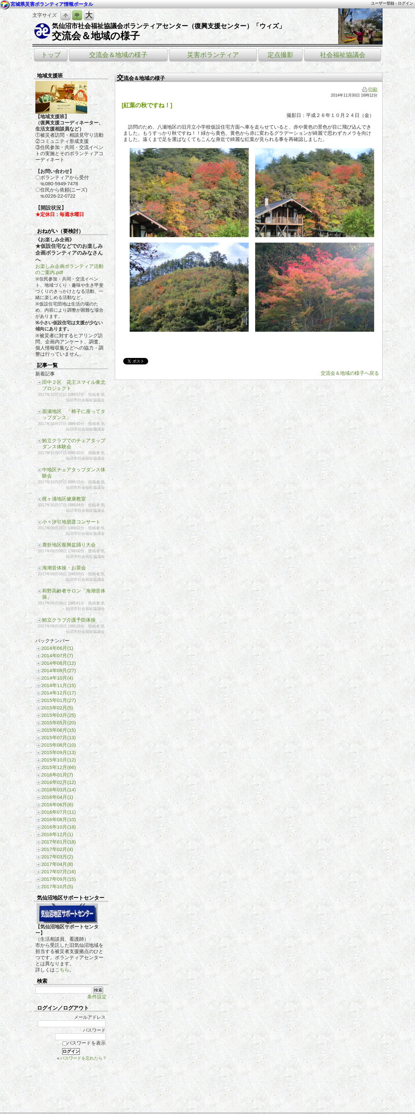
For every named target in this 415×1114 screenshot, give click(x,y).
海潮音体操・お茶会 (64, 567)
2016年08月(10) (58, 819)
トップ (51, 55)
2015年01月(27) (58, 700)
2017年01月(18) (58, 841)
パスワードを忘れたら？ (83, 1058)
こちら (62, 969)
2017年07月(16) (58, 871)
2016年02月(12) (58, 782)
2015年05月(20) (58, 722)
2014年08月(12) (58, 663)
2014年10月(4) (57, 678)
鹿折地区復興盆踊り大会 (69, 544)
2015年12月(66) (58, 767)
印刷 (369, 89)
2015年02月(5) (57, 707)
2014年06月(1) (57, 648)
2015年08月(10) (58, 745)
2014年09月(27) (58, 670)
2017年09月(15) (58, 879)
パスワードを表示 (84, 1043)
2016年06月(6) (57, 804)
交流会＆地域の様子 (96, 35)
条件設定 (97, 996)
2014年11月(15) (58, 685)
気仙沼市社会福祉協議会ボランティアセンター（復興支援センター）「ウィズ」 (168, 26)
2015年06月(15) (58, 730)
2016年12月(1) (57, 834)
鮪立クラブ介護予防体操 (69, 620)
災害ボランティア (213, 55)
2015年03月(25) (58, 715)
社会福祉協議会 (342, 55)
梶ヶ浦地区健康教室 (64, 498)
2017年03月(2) (57, 856)
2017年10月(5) (57, 886)
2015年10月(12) (58, 760)
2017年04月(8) (57, 864)
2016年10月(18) (58, 827)
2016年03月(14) (58, 789)
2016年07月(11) (58, 812)
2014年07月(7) (57, 655)
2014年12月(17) (58, 692)
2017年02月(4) (57, 849)
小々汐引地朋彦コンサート (71, 521)
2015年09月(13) (58, 752)
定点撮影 (280, 55)
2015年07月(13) (58, 737)
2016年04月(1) (57, 797)
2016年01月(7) (57, 774)
